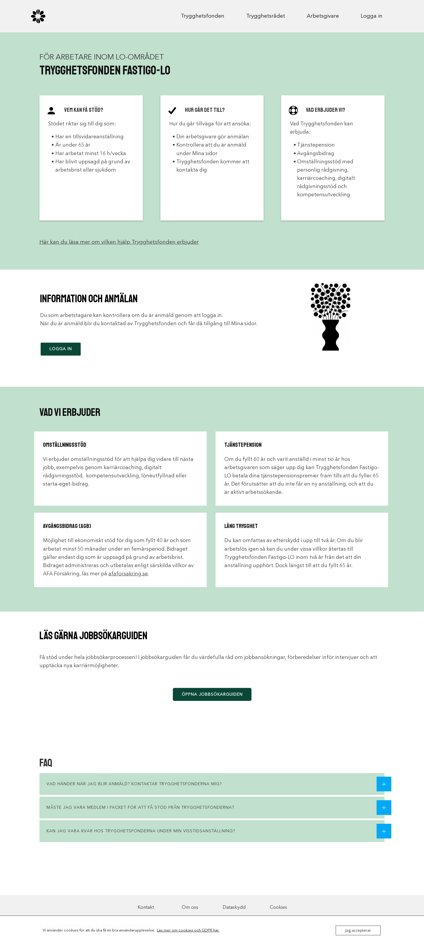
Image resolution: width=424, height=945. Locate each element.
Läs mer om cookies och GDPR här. (188, 930)
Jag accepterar (358, 930)
